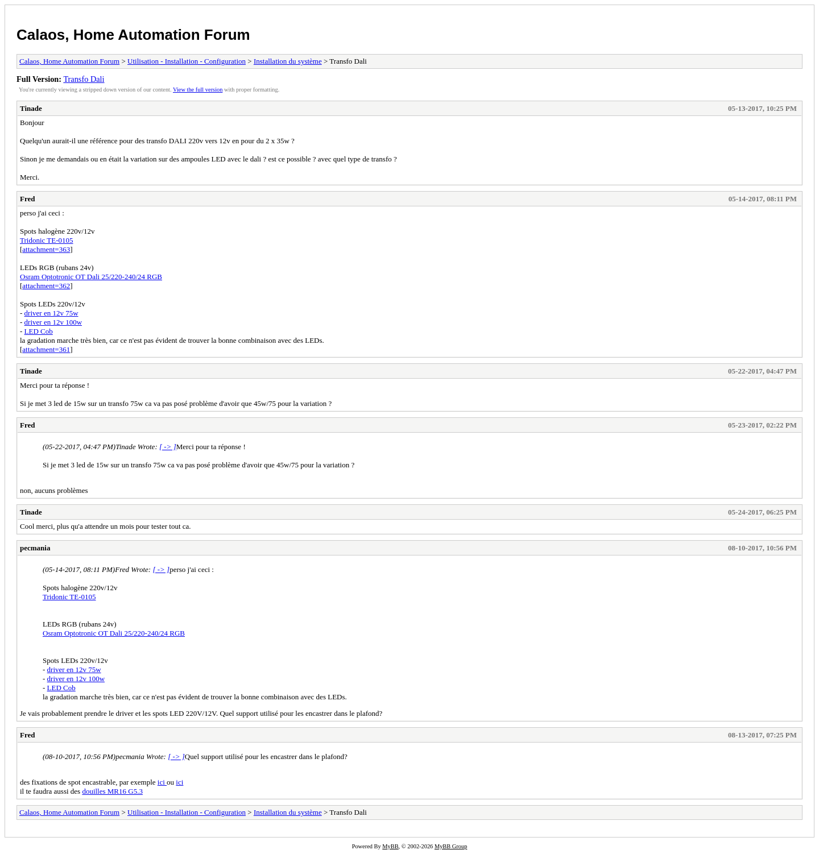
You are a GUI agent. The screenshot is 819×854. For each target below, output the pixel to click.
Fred (27, 198)
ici (162, 782)
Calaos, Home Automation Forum (133, 34)
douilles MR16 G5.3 (112, 791)
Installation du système (288, 61)
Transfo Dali (83, 79)
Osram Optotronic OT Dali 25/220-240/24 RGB (91, 276)
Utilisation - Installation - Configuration (186, 61)
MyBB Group (451, 846)
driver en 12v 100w (53, 322)
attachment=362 (46, 285)
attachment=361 (46, 349)
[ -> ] (167, 446)
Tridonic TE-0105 (46, 240)
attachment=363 (46, 249)
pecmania (35, 548)
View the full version (197, 89)
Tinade (31, 108)
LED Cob (38, 331)
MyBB (390, 846)
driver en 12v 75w (51, 313)
